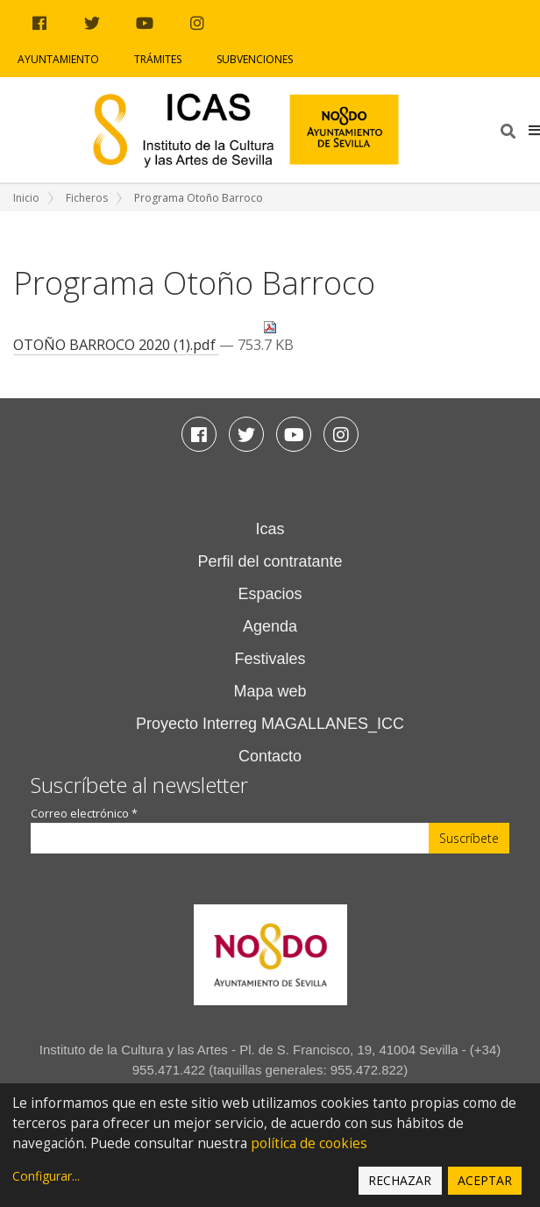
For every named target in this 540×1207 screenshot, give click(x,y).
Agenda (270, 626)
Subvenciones (255, 59)
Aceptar (485, 1180)
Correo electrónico (84, 813)
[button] (534, 130)
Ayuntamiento (58, 59)
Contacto (270, 756)
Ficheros (87, 197)
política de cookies (309, 1143)
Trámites (157, 59)
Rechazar (399, 1180)
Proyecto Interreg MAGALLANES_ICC (270, 723)
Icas (269, 529)
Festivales (269, 659)
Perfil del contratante (269, 561)
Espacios (270, 594)
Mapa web (269, 691)
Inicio (26, 197)
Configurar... (46, 1176)
